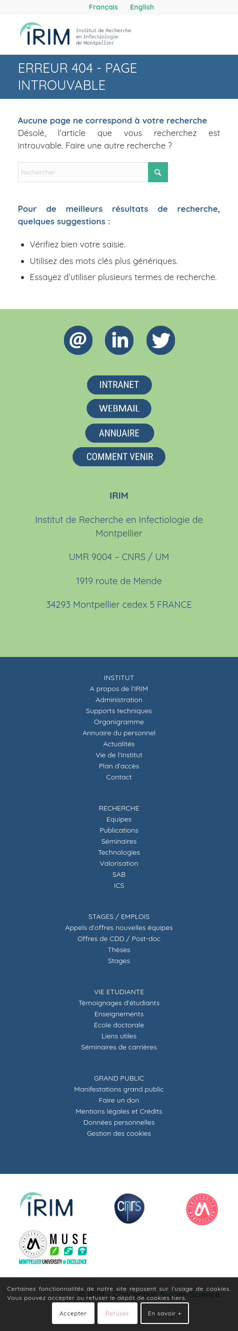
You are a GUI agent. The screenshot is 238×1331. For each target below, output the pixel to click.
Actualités (119, 743)
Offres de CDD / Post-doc (119, 938)
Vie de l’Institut (119, 754)
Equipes (119, 819)
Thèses (119, 949)
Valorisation (119, 863)
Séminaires (119, 841)
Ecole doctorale (119, 1024)
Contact (119, 776)
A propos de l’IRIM (119, 688)
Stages (119, 960)
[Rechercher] (183, 35)
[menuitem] (104, 7)
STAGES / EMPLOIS (119, 916)
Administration (119, 699)
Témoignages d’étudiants (119, 1002)
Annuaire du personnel (119, 732)
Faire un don (119, 1100)
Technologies (119, 852)
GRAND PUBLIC (119, 1078)
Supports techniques (119, 710)
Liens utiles (119, 1035)
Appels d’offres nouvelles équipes (118, 927)
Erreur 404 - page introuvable (78, 76)
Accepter (73, 1313)
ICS (119, 885)
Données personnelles (119, 1122)
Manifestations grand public (119, 1089)
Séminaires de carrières (119, 1046)
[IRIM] (99, 35)
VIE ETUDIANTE (119, 991)
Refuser (117, 1313)
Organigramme (119, 721)
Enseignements (119, 1013)
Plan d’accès (119, 765)
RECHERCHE (119, 808)
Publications (119, 830)
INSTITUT (119, 677)
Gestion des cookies (119, 1133)
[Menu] (206, 35)
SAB (119, 874)
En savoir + (165, 1313)
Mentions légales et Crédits (119, 1111)
